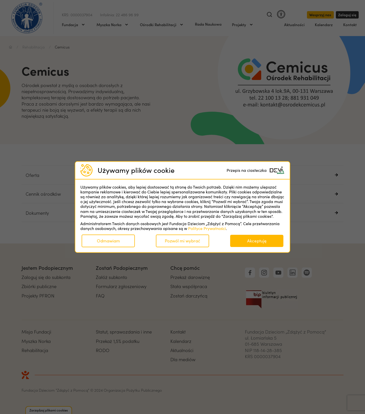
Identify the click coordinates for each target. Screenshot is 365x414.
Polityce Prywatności (207, 228)
